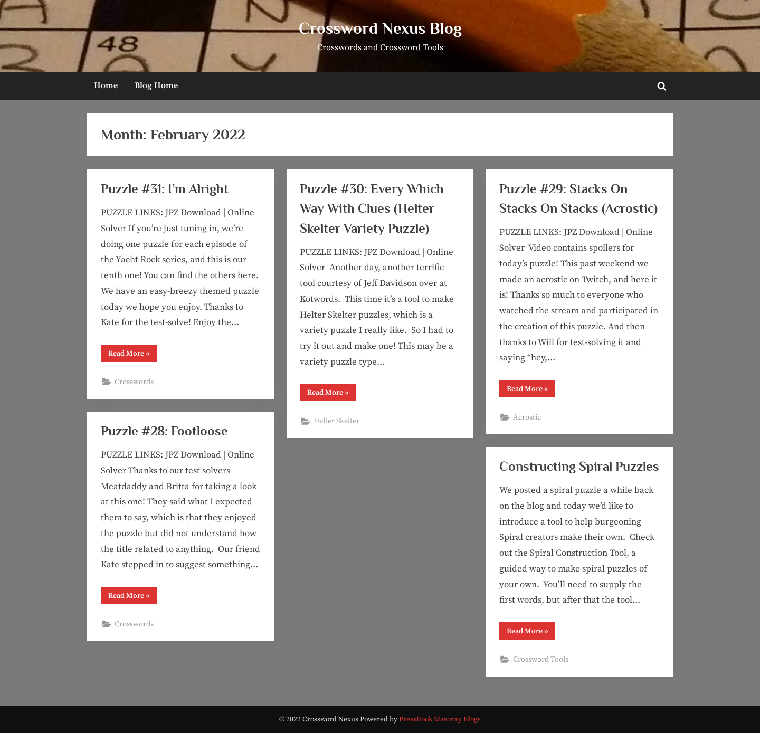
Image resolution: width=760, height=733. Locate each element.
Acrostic (527, 417)
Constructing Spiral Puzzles (579, 466)
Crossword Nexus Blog (380, 28)
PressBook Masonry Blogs (440, 719)
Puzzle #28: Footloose (164, 431)
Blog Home (156, 85)
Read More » (132, 355)
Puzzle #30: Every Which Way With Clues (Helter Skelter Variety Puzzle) (372, 208)
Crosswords (134, 382)
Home (106, 85)
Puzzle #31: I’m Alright (165, 189)
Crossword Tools (540, 659)
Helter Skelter (336, 421)
